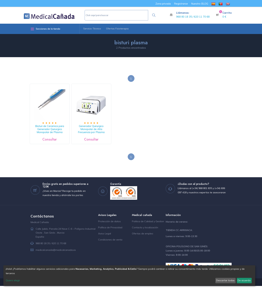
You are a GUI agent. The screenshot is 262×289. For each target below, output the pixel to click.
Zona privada (163, 3)
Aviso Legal (104, 236)
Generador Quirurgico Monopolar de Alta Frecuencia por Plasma (96, 132)
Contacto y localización (145, 230)
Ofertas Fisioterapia (117, 28)
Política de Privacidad (110, 230)
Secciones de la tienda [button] (45, 29)
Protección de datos (109, 224)
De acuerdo (244, 280)
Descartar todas (225, 280)
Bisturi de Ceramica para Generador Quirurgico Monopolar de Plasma (51, 132)
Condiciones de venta (110, 242)
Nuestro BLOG (199, 3)
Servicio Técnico (92, 28)
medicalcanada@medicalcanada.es (56, 253)
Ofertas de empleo (142, 236)
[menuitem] (213, 3)
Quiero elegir (13, 280)
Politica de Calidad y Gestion (148, 224)
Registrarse (181, 3)
